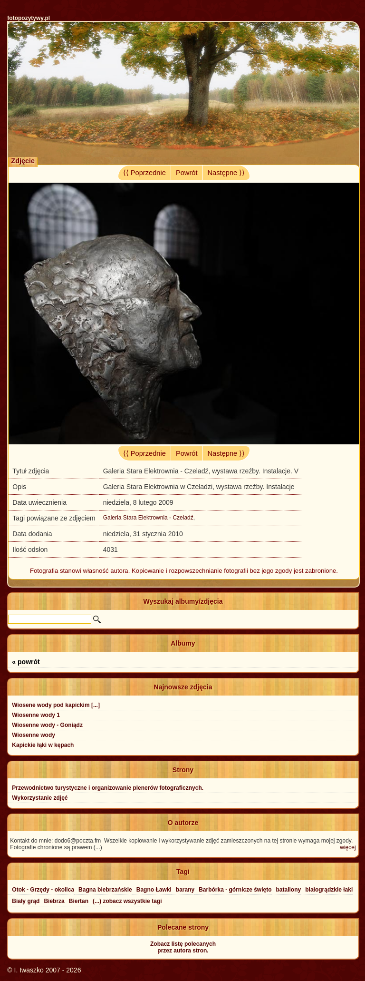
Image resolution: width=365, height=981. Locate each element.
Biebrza (54, 901)
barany (185, 889)
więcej (347, 847)
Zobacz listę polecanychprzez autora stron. (183, 947)
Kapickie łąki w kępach (43, 745)
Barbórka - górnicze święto (235, 889)
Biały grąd (25, 901)
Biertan (78, 901)
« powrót (25, 662)
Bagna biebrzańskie (105, 889)
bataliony (288, 889)
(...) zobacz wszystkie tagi (127, 901)
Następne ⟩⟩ (226, 173)
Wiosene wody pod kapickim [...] (56, 705)
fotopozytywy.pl (28, 18)
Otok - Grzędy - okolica (43, 889)
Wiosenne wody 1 (36, 715)
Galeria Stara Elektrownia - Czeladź (148, 517)
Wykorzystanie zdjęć (39, 798)
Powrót (187, 173)
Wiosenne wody (33, 735)
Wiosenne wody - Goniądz (47, 725)
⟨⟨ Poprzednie (144, 173)
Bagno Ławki (154, 889)
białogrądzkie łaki (329, 889)
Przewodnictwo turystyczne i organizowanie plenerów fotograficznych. (107, 788)
